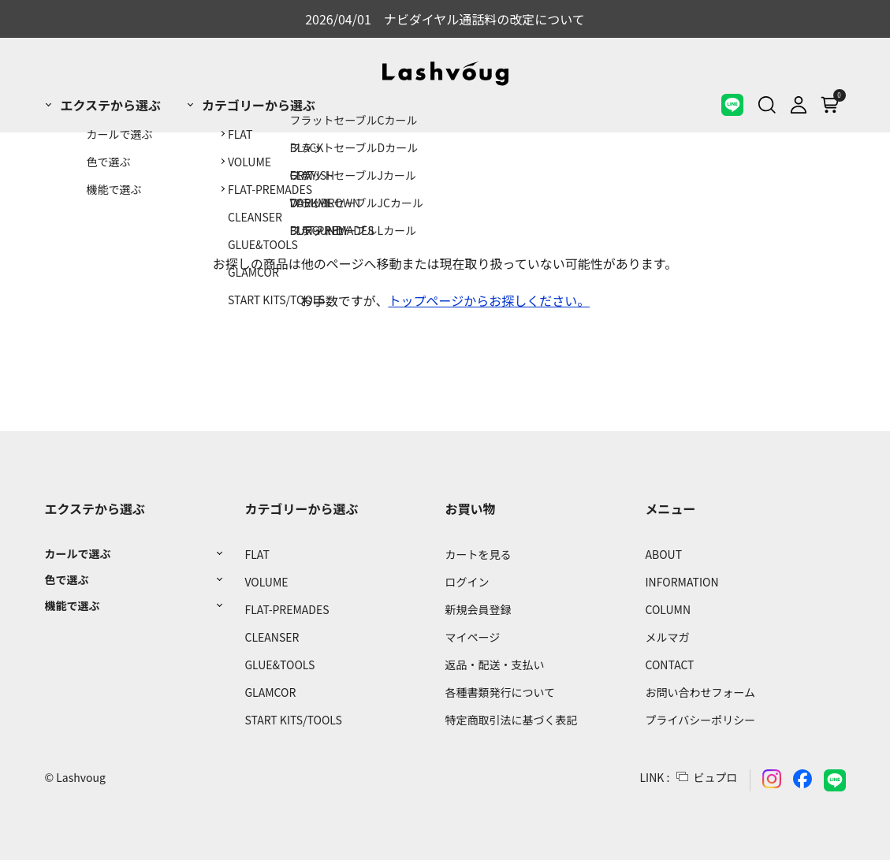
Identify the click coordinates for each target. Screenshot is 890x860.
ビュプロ (716, 777)
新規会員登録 (478, 609)
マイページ (472, 637)
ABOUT (664, 554)
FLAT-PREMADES (286, 609)
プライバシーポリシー (701, 720)
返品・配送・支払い (494, 664)
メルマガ (668, 637)
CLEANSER (271, 637)
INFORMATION (682, 582)
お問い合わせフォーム (701, 692)
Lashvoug (81, 777)
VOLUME (266, 582)
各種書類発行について (500, 692)
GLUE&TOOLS (279, 664)
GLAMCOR (270, 692)
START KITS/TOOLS (292, 720)
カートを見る (478, 554)
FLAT (256, 554)
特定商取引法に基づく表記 (511, 720)
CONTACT (670, 664)
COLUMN (668, 609)
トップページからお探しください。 (489, 300)
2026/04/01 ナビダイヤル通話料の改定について (445, 18)
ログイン (467, 582)
